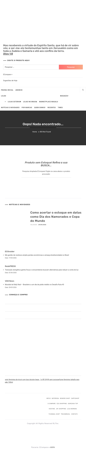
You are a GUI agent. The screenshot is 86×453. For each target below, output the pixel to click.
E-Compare (52, 403)
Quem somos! (39, 107)
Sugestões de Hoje (10, 81)
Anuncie (19, 90)
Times (60, 107)
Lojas (3, 96)
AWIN (52, 447)
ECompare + (7, 74)
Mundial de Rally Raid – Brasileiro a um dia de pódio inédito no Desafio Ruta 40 (34, 285)
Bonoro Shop (65, 398)
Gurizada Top (73, 403)
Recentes (52, 107)
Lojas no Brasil (30, 102)
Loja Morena (72, 409)
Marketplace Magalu (48, 102)
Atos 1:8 (8, 53)
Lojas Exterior (14, 102)
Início (48, 398)
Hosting (52, 409)
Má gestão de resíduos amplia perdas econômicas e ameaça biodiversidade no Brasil (37, 255)
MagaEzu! (64, 96)
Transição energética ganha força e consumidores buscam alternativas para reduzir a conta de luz (41, 270)
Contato (74, 414)
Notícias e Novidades (10, 107)
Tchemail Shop (54, 414)
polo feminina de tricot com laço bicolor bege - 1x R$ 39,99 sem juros (31, 380)
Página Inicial (7, 90)
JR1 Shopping (61, 409)
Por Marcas (27, 107)
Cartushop (75, 398)
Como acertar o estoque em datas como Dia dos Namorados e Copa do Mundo (56, 217)
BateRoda (55, 398)
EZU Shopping (62, 403)
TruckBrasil (65, 414)
